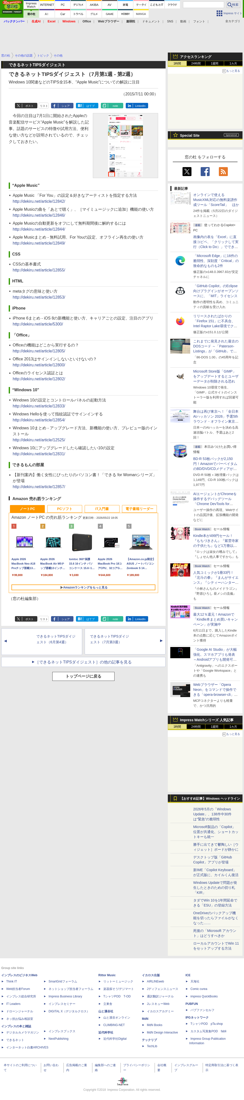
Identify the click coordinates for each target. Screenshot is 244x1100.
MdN (145, 1019)
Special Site (190, 135)
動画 (183, 21)
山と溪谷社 (105, 1011)
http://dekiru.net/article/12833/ (39, 406)
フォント (199, 21)
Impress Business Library (65, 996)
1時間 (177, 63)
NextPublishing (58, 1038)
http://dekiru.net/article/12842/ (39, 201)
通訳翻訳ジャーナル (160, 996)
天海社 (194, 981)
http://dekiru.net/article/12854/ (39, 420)
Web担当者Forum (18, 989)
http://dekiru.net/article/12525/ (39, 440)
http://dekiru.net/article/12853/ (39, 297)
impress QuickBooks (204, 996)
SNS (170, 21)
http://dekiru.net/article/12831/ (39, 454)
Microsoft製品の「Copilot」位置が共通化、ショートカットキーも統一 (216, 832)
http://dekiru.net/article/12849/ (39, 243)
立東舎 (107, 1004)
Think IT (11, 981)
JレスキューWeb (158, 1004)
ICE (187, 975)
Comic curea (198, 989)
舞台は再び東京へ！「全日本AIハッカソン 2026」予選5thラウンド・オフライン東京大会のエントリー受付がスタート (216, 421)
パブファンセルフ (202, 1010)
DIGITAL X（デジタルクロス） (69, 1011)
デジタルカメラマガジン (22, 1032)
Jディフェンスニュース (162, 989)
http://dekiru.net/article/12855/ (39, 270)
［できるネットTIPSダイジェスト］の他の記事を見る (83, 662)
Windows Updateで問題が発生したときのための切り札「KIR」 (215, 888)
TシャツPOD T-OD (117, 996)
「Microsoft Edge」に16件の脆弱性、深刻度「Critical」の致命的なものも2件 (216, 261)
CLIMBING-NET (114, 1025)
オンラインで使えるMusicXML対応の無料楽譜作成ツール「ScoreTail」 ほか (216, 200)
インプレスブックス (62, 1031)
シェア (65, 105)
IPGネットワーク (197, 1017)
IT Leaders (13, 1004)
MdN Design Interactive (162, 1032)
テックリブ (149, 1040)
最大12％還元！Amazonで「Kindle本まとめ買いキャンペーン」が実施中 (215, 619)
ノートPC (27, 509)
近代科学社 (105, 1032)
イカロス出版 (151, 975)
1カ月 (233, 63)
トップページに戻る (83, 676)
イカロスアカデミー (160, 1011)
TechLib (152, 1046)
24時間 (195, 63)
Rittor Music (107, 975)
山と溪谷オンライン (116, 1017)
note (115, 105)
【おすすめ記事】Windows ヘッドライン (210, 798)
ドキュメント (151, 21)
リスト (44, 105)
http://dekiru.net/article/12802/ (39, 379)
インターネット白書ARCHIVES (27, 1047)
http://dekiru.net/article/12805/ (39, 351)
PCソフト (64, 509)
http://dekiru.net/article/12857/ (39, 487)
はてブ (90, 105)
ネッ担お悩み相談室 (19, 1019)
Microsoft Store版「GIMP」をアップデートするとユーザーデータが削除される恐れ (216, 376)
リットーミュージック (118, 981)
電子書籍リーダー (139, 509)
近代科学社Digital (114, 1038)
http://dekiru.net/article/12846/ (39, 215)
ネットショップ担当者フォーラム (71, 989)
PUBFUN (191, 1004)
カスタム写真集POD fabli (208, 1031)
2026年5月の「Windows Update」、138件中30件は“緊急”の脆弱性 (212, 814)
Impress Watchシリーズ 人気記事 (207, 720)
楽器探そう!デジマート (118, 989)
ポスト (29, 105)
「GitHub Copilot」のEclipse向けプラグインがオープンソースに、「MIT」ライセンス (216, 291)
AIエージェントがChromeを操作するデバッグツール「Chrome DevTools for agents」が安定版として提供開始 (216, 504)
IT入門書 (102, 509)
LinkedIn (140, 105)
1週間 (215, 63)
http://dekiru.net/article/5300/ (38, 324)
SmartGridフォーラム (63, 981)
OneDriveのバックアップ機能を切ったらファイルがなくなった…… (216, 918)
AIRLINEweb (155, 981)
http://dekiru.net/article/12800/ (39, 365)
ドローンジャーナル (19, 1011)
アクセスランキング (195, 57)
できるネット (15, 1040)
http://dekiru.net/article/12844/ (39, 229)
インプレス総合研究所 (21, 996)
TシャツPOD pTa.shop (206, 1024)
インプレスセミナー (62, 1004)
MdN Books (154, 1025)
